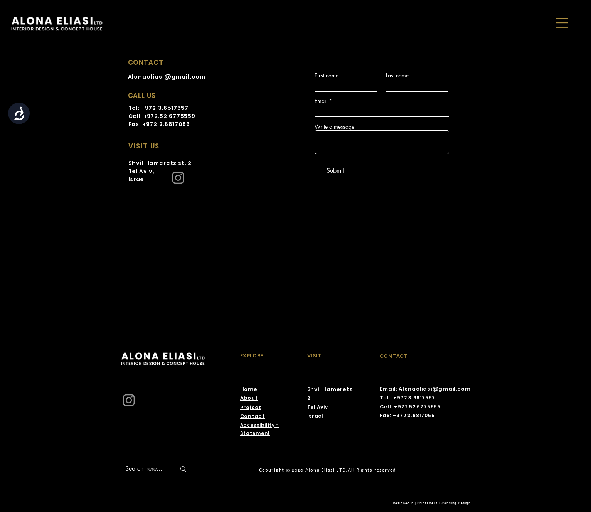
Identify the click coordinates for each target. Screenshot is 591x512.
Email (321, 101)
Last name (397, 75)
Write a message (334, 127)
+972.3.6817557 (165, 108)
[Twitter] (267, 135)
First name (326, 75)
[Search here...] (145, 469)
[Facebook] (248, 135)
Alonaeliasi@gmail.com (167, 77)
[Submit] (335, 171)
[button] (562, 23)
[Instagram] (178, 178)
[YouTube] (286, 135)
